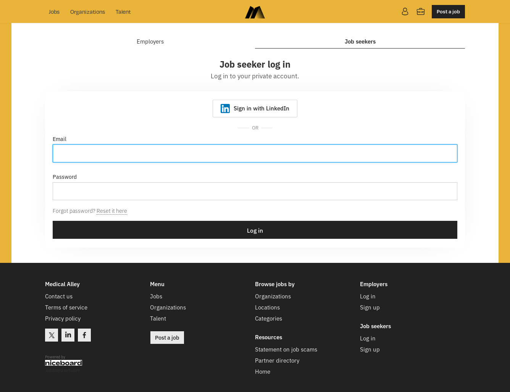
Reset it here (112, 210)
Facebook (84, 335)
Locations (267, 307)
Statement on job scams (286, 349)
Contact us (59, 296)
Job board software (62, 370)
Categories (268, 318)
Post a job (448, 11)
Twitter (51, 335)
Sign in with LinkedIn (261, 108)
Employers (150, 41)
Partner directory (277, 360)
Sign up (370, 307)
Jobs (54, 11)
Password (65, 176)
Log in (368, 296)
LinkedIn (67, 335)
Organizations (87, 11)
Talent (123, 11)
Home (262, 371)
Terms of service (66, 307)
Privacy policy (63, 318)
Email (59, 138)
